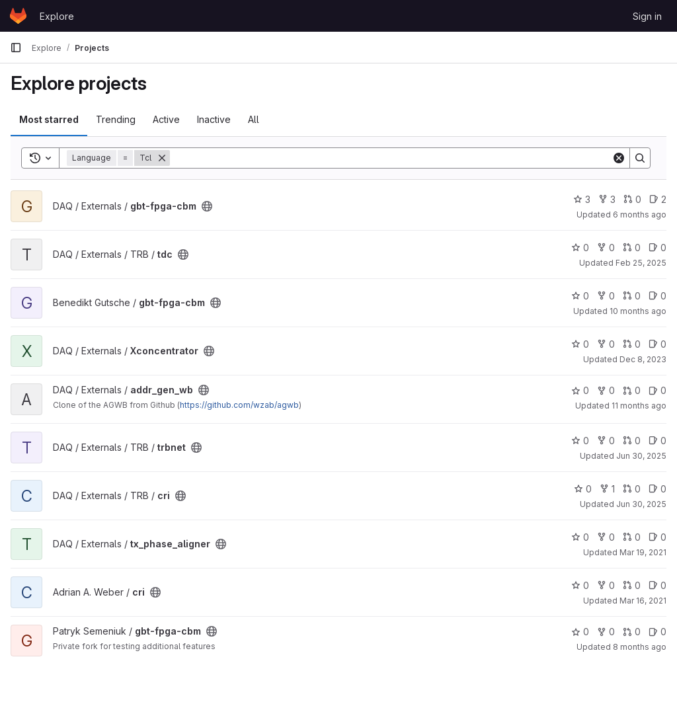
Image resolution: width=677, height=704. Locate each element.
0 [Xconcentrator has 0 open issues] (657, 344)
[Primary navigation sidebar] (15, 47)
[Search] (391, 158)
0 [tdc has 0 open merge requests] (632, 247)
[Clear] (619, 158)
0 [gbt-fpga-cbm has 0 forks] (606, 295)
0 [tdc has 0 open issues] (657, 247)
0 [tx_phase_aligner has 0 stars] (580, 537)
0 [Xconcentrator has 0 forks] (606, 344)
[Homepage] (18, 15)
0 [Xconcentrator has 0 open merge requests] (632, 344)
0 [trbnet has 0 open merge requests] (632, 440)
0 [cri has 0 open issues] (657, 488)
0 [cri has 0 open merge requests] (632, 488)
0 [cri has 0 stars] (583, 488)
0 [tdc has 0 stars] (580, 247)
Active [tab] (166, 119)
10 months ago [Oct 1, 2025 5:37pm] (638, 311)
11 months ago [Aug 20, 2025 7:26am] (639, 406)
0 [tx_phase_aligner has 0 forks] (606, 537)
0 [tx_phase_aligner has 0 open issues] (657, 537)
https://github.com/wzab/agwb (239, 405)
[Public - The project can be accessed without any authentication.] (207, 206)
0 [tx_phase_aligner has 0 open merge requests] (632, 537)
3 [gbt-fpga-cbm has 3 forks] (607, 199)
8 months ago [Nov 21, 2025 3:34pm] (639, 647)
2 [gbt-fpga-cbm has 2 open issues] (657, 199)
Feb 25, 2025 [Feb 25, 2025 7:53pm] (641, 263)
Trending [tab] (116, 119)
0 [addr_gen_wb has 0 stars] (580, 390)
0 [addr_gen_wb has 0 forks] (606, 390)
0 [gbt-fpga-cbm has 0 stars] (580, 295)
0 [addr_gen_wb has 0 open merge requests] (632, 390)
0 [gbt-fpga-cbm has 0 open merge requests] (632, 199)
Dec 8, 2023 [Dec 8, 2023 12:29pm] (642, 359)
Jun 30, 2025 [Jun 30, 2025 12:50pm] (641, 504)
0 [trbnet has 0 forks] (606, 440)
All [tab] (253, 119)
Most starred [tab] (49, 119)
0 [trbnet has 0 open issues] (657, 440)
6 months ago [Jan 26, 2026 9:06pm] (639, 214)
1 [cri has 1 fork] (607, 488)
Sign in (647, 16)
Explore (57, 16)
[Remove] (162, 158)
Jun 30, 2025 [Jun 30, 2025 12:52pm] (641, 456)
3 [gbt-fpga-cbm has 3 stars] (581, 199)
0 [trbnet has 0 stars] (580, 440)
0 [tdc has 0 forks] (606, 247)
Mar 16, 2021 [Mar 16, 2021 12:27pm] (642, 601)
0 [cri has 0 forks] (606, 585)
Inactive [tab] (214, 119)
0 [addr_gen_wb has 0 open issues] (657, 390)
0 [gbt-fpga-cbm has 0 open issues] (657, 295)
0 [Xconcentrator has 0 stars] (580, 344)
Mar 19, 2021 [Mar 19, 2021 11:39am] (642, 552)
